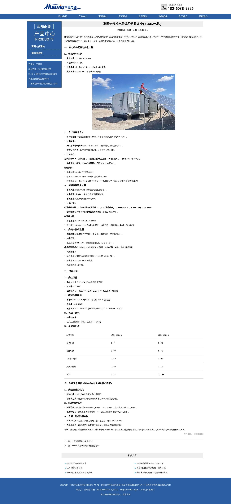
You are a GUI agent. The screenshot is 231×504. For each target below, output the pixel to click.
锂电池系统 (36, 53)
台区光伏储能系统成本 (76, 463)
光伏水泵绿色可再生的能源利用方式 (152, 473)
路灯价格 (163, 16)
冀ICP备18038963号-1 (111, 495)
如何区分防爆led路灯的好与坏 (150, 463)
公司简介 (183, 16)
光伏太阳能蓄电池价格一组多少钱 (151, 468)
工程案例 (123, 16)
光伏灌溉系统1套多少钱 (82, 441)
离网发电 (102, 16)
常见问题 (143, 16)
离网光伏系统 (38, 46)
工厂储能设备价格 (75, 468)
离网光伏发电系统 (103, 37)
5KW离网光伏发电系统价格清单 (85, 446)
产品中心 (82, 16)
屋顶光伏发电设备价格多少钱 (79, 473)
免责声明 (126, 495)
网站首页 (62, 16)
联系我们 (203, 16)
